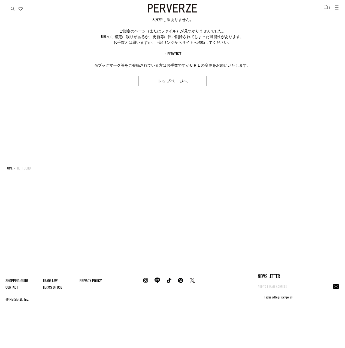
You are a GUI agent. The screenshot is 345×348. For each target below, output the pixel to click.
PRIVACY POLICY (91, 280)
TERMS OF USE (52, 287)
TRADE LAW (50, 280)
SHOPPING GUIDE (16, 280)
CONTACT (11, 287)
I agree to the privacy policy (278, 297)
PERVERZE (174, 53)
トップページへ (172, 81)
